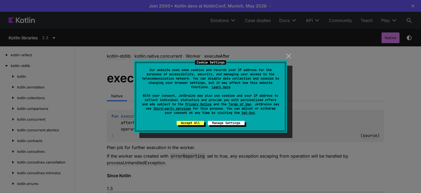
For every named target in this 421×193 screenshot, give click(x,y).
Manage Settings (226, 123)
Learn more (221, 87)
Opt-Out (248, 113)
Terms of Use (239, 104)
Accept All (190, 123)
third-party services (172, 108)
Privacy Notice (198, 104)
